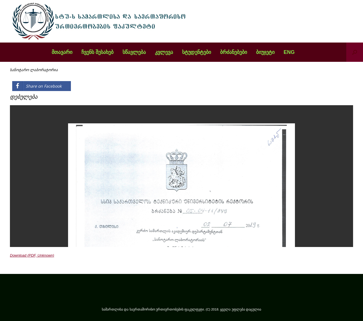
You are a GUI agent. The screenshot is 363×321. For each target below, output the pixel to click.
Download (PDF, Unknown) (32, 255)
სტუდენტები (196, 52)
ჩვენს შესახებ (97, 52)
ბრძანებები (233, 52)
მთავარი (62, 52)
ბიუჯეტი (265, 52)
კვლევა (164, 52)
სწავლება (134, 52)
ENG (289, 52)
